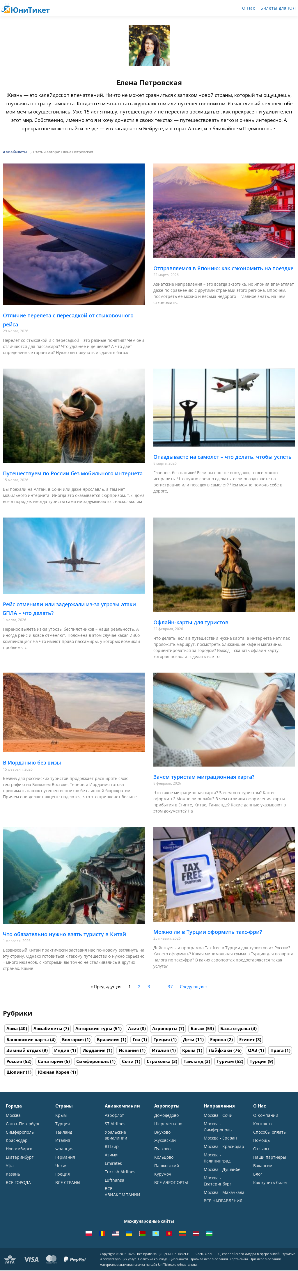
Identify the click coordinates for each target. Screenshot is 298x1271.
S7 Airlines (115, 1123)
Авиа (12, 1028)
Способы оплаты (270, 1132)
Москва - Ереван (220, 1138)
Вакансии (262, 1166)
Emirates (113, 1163)
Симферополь (92, 1061)
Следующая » (193, 986)
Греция (161, 1039)
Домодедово (166, 1115)
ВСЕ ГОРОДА (18, 1182)
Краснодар (17, 1140)
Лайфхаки (220, 1050)
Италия (160, 1050)
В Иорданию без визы (32, 762)
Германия (65, 1157)
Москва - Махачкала (224, 1192)
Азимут (112, 1155)
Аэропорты (165, 1028)
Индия (61, 1050)
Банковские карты (27, 1039)
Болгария (73, 1039)
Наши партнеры (269, 1157)
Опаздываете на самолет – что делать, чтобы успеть (222, 456)
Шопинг (15, 1072)
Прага (277, 1050)
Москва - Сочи (218, 1115)
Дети (188, 1039)
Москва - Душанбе (222, 1169)
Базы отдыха (235, 1028)
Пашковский (166, 1166)
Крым (189, 1050)
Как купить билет (270, 1182)
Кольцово (163, 1157)
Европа (218, 1039)
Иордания (94, 1050)
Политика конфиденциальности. (163, 1259)
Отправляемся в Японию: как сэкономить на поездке (223, 268)
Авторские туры (93, 1028)
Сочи (128, 1061)
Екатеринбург (19, 1157)
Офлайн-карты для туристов (190, 622)
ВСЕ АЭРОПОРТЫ (171, 1182)
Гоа (136, 1039)
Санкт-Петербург (23, 1123)
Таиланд (193, 1061)
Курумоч (162, 1174)
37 (170, 986)
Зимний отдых (23, 1050)
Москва (13, 1115)
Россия (14, 1061)
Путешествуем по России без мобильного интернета (73, 473)
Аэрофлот (114, 1115)
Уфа (10, 1166)
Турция (258, 1061)
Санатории (50, 1061)
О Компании (265, 1115)
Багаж (198, 1028)
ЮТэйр (112, 1146)
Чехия (61, 1166)
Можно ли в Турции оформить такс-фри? (207, 931)
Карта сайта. (239, 1259)
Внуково (162, 1132)
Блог (257, 1174)
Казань (13, 1174)
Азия (133, 1028)
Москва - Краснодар (224, 1146)
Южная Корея (53, 1072)
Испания (129, 1050)
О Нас (248, 8)
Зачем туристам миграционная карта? (203, 776)
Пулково (162, 1149)
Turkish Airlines (120, 1172)
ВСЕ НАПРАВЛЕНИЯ (223, 1201)
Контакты (262, 1123)
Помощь (261, 1140)
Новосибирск (19, 1149)
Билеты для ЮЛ (278, 8)
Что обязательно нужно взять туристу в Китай (64, 934)
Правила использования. (209, 1259)
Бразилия (108, 1039)
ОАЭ (252, 1050)
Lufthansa (114, 1180)
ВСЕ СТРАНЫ (67, 1182)
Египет (247, 1039)
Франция (64, 1149)
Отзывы (261, 1149)
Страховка (159, 1061)
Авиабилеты (47, 1028)
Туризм (225, 1061)
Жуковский (165, 1140)
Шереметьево (168, 1123)
